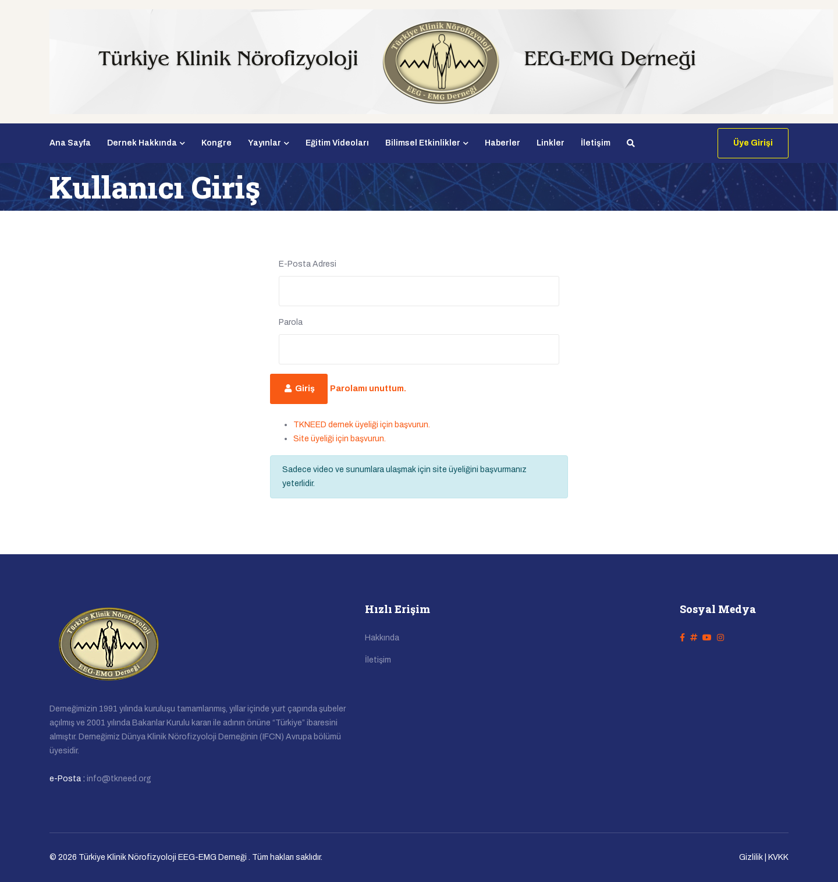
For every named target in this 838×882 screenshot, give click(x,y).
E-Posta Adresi (307, 264)
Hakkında (382, 637)
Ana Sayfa (70, 143)
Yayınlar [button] (268, 143)
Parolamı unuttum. (368, 388)
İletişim (595, 143)
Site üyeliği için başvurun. (339, 438)
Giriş (299, 388)
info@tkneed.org (119, 778)
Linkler (550, 143)
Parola (291, 322)
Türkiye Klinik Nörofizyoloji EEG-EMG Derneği (163, 857)
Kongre (216, 143)
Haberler (502, 143)
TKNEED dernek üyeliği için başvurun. (361, 424)
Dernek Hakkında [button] (146, 143)
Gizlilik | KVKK (764, 857)
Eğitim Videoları (337, 143)
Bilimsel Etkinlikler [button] (426, 143)
